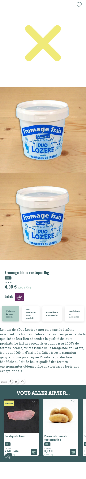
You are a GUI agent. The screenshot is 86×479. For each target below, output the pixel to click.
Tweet (16, 381)
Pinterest (22, 381)
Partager (10, 381)
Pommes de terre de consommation (55, 437)
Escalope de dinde (15, 436)
